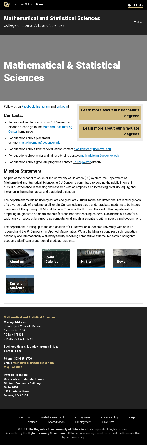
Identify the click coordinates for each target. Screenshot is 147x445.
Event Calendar (53, 259)
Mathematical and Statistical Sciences (30, 317)
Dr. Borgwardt (82, 162)
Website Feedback (53, 417)
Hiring (86, 261)
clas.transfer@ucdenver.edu (92, 149)
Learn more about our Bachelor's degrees (110, 113)
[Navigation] (138, 22)
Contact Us (23, 417)
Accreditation (56, 422)
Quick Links (135, 5)
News (121, 261)
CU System (82, 417)
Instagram (43, 106)
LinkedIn (62, 106)
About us (17, 261)
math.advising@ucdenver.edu (99, 155)
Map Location (13, 367)
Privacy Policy (109, 417)
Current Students (17, 286)
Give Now (108, 422)
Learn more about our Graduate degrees (111, 131)
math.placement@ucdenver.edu (39, 142)
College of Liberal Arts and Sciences (34, 25)
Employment (83, 422)
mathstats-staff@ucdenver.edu (34, 363)
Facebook (28, 106)
